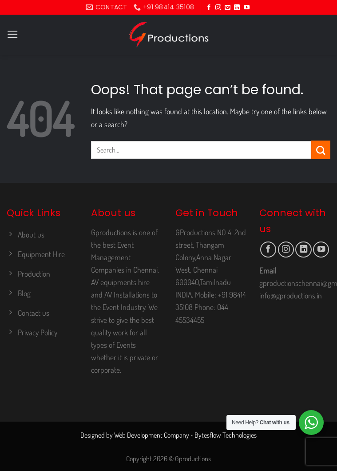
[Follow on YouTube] (247, 7)
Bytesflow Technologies (225, 435)
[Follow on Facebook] (209, 7)
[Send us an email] (227, 7)
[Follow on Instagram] (218, 7)
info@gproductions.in (290, 295)
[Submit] (320, 150)
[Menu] (13, 34)
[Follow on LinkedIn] (237, 7)
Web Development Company (151, 435)
